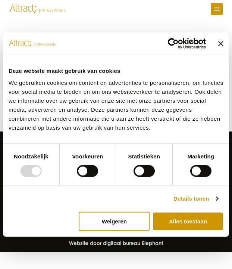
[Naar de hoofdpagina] (37, 8)
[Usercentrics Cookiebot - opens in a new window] (173, 43)
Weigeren (114, 221)
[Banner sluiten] (220, 43)
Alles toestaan (188, 221)
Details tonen (191, 198)
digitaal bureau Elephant (133, 244)
